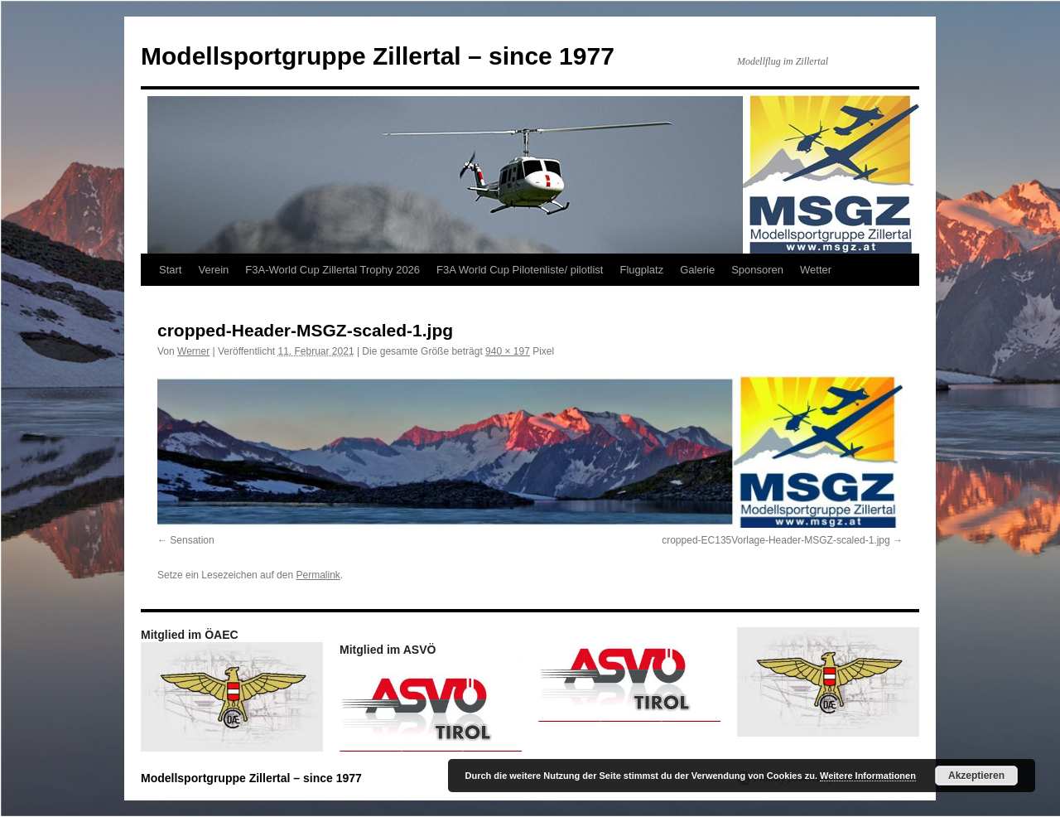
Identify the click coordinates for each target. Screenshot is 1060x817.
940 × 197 (507, 351)
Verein (213, 269)
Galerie (697, 269)
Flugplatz (641, 269)
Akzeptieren (976, 775)
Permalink (318, 575)
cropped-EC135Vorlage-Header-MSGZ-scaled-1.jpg (775, 540)
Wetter (815, 269)
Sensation (192, 540)
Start (170, 269)
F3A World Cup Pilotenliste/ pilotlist (519, 269)
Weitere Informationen (868, 776)
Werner (193, 351)
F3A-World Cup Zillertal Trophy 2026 (332, 269)
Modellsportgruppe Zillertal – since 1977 (377, 56)
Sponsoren (757, 269)
